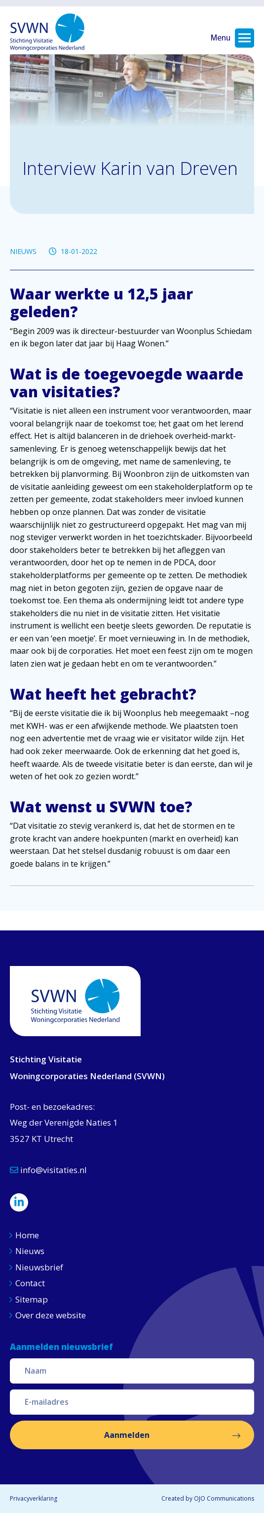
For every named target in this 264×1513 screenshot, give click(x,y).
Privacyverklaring (33, 1498)
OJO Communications (224, 1498)
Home (27, 1235)
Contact (30, 1283)
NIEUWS (23, 251)
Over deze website (50, 1315)
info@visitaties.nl (48, 1170)
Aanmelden (127, 1434)
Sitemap (31, 1299)
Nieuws (30, 1251)
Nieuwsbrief (39, 1267)
